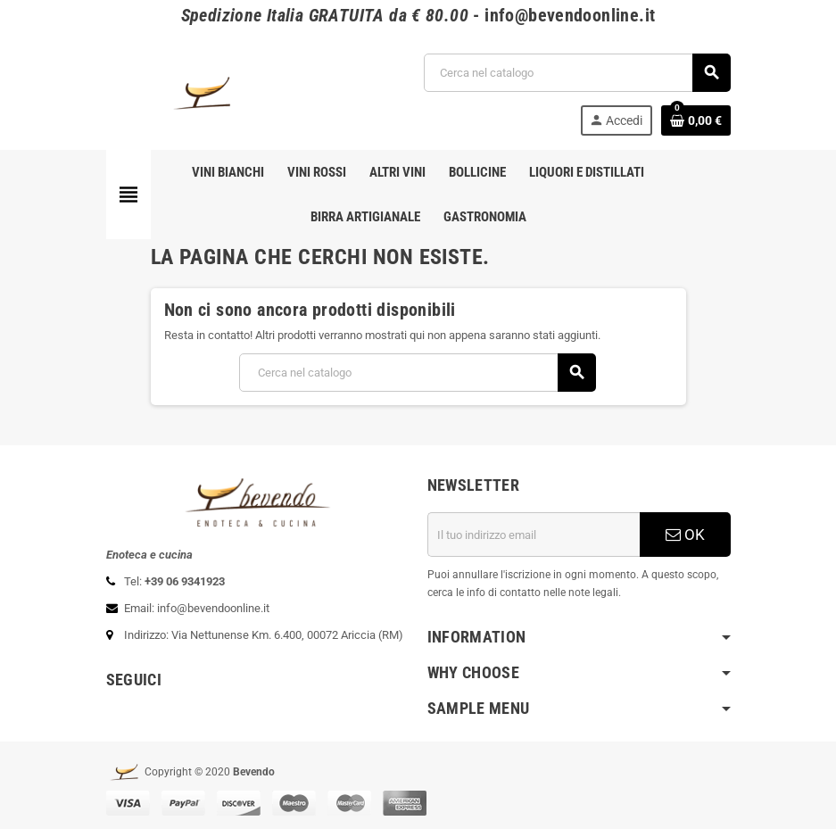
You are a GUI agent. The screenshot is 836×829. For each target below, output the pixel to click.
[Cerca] (577, 73)
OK (685, 534)
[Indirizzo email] (533, 534)
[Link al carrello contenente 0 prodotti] (696, 120)
